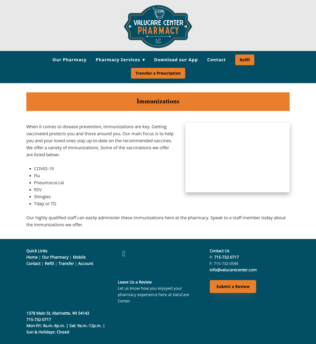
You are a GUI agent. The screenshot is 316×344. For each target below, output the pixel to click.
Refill (245, 60)
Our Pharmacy (69, 59)
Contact (216, 59)
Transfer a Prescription (158, 73)
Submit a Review (233, 286)
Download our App (176, 59)
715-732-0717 (226, 257)
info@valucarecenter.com (233, 270)
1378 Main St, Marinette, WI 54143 (57, 313)
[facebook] (123, 253)
